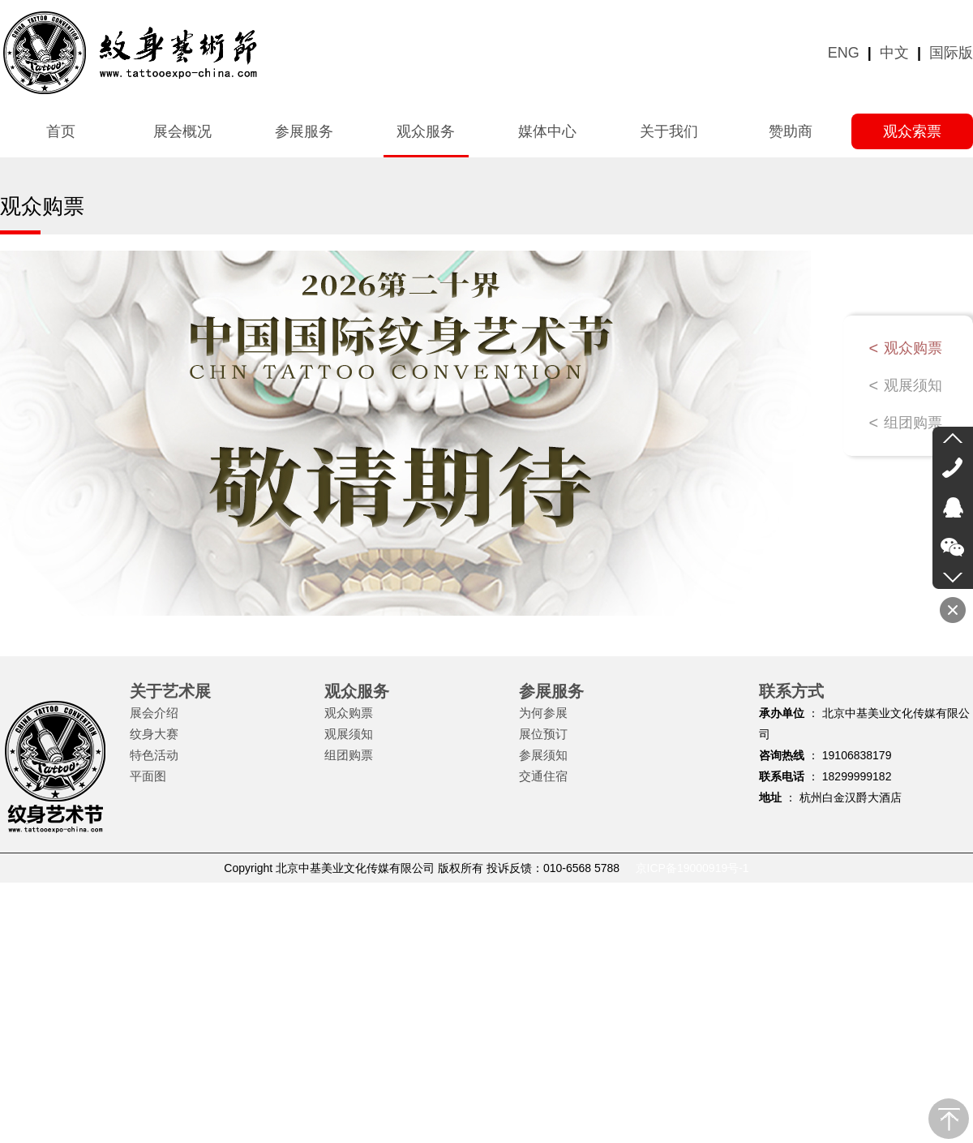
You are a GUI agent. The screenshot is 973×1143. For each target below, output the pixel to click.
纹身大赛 (154, 734)
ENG (843, 53)
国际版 (951, 53)
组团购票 (913, 423)
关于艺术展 (170, 691)
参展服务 (304, 131)
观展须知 (913, 385)
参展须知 (543, 755)
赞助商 (790, 131)
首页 (60, 131)
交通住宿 (543, 776)
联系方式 (791, 691)
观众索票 (912, 131)
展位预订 (543, 734)
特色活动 (154, 755)
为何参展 (543, 713)
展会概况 (182, 131)
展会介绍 (154, 713)
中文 (894, 53)
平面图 (148, 776)
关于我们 (669, 131)
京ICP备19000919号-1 (692, 868)
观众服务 (425, 131)
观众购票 (913, 348)
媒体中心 (547, 131)
